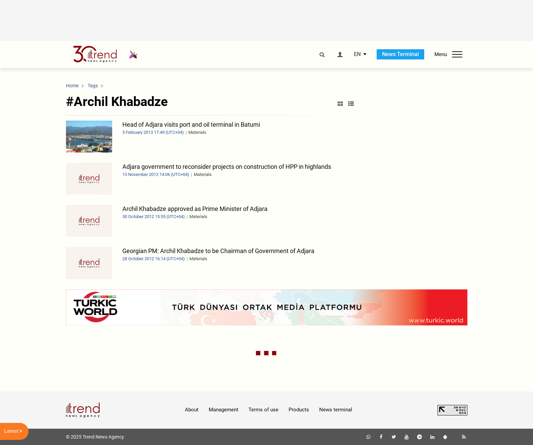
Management (223, 410)
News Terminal (400, 54)
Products (299, 410)
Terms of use (263, 410)
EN (357, 54)
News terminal (335, 410)
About (192, 410)
